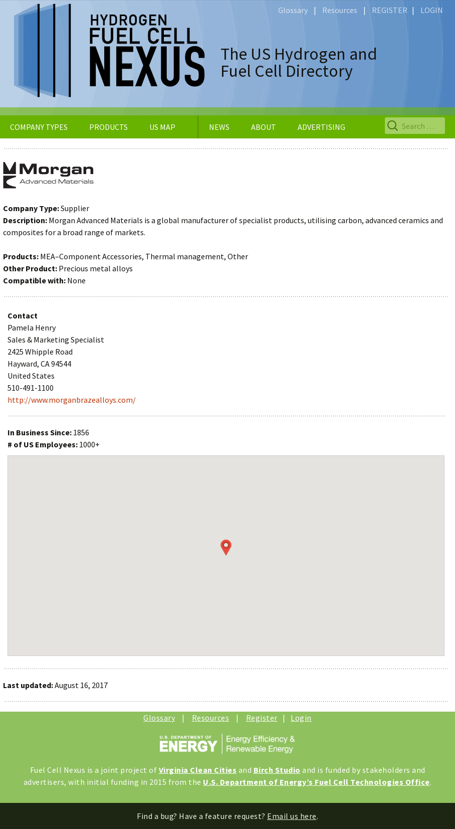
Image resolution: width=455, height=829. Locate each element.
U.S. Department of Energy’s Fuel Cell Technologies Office (316, 782)
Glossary (293, 10)
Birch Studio (277, 770)
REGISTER (389, 10)
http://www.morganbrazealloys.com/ (72, 400)
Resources (339, 10)
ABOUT (263, 127)
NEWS (219, 127)
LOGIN (431, 10)
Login (301, 718)
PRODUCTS (108, 127)
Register (262, 718)
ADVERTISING (321, 127)
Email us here (292, 816)
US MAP (162, 127)
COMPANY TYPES (39, 127)
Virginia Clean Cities (198, 770)
